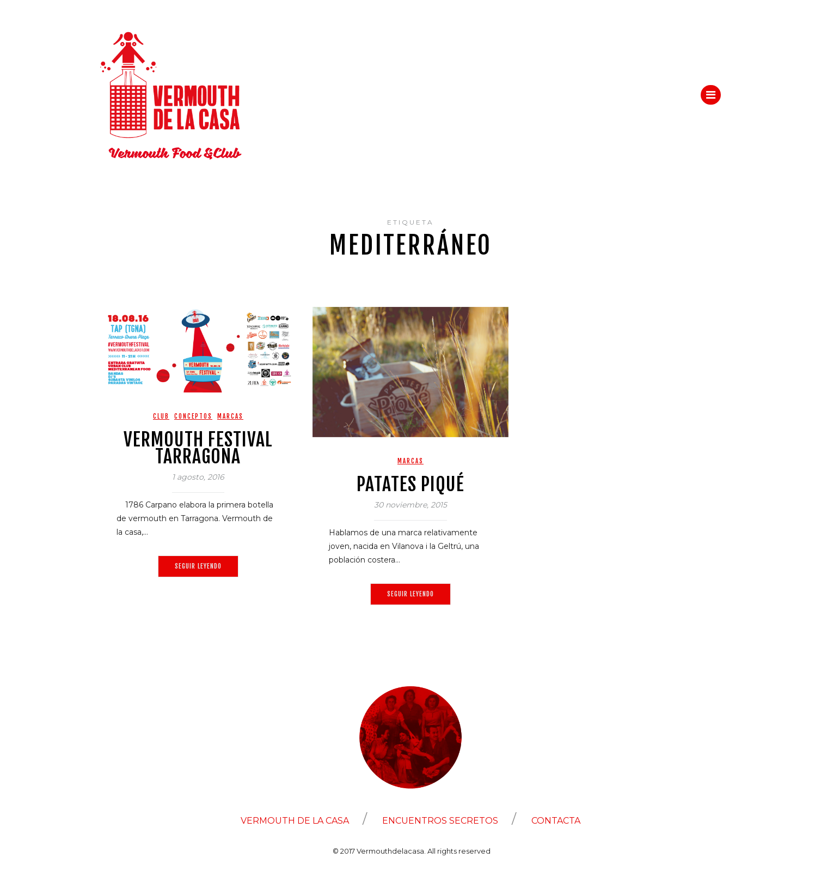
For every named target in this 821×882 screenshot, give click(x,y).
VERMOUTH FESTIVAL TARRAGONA (198, 448)
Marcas (230, 416)
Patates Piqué (410, 484)
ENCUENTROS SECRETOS (440, 820)
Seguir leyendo (198, 566)
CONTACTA (555, 820)
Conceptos (193, 416)
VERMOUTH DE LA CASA (295, 820)
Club (161, 416)
